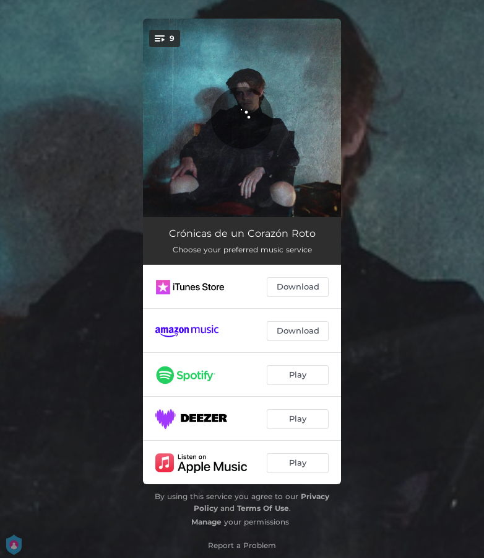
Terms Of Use (263, 508)
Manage (206, 521)
